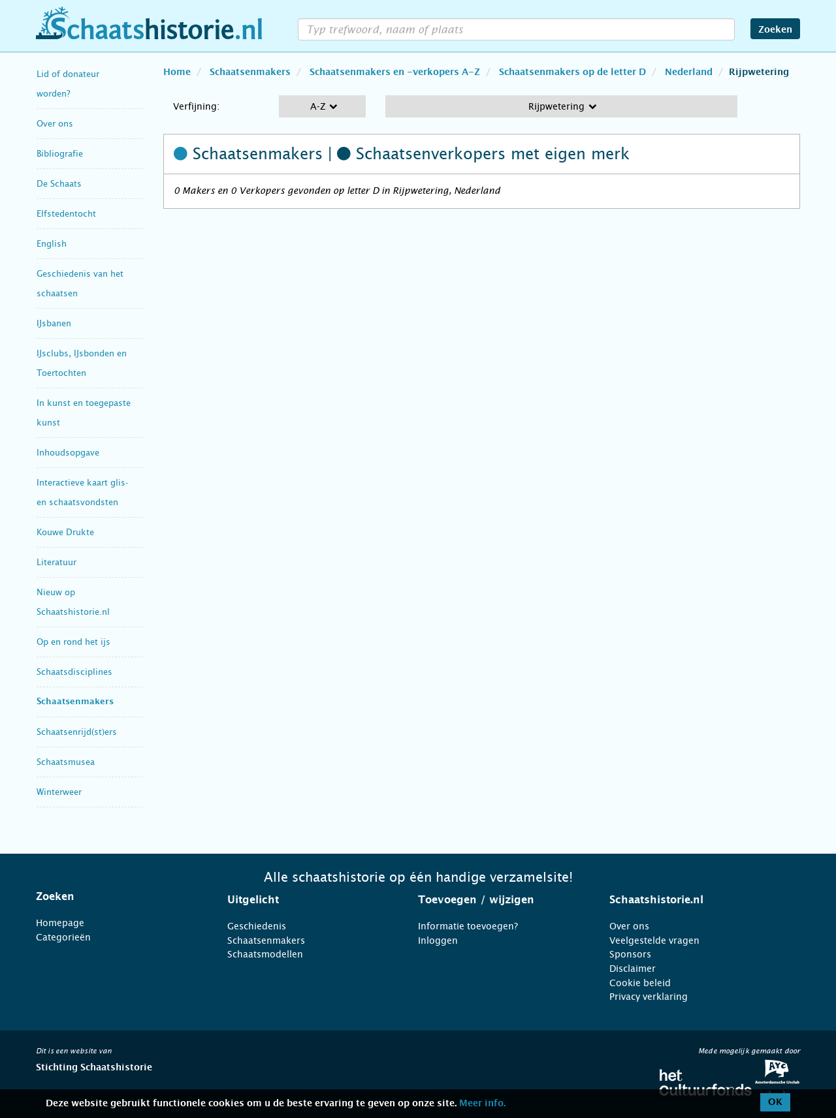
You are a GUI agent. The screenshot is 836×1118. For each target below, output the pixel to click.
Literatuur (56, 562)
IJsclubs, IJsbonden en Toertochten (82, 363)
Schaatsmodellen (265, 954)
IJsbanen (54, 323)
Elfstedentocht (66, 214)
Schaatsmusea (66, 762)
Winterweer (59, 792)
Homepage (60, 923)
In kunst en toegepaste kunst (84, 412)
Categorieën (63, 937)
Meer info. (482, 1103)
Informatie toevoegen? (468, 926)
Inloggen (438, 940)
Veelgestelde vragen (654, 940)
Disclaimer (632, 968)
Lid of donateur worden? (68, 84)
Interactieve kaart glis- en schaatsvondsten (82, 492)
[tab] (115, 897)
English (52, 244)
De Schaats (59, 184)
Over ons (55, 124)
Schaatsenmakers (75, 702)
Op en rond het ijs (73, 642)
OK (775, 1102)
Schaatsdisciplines (74, 672)
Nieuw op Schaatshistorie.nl (73, 602)
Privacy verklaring (648, 996)
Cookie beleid (640, 983)
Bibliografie (60, 154)
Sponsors (630, 954)
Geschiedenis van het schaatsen (80, 283)
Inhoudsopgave (68, 453)
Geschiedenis (256, 926)
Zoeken (775, 30)
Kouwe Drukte (65, 532)
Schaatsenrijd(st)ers (77, 732)
